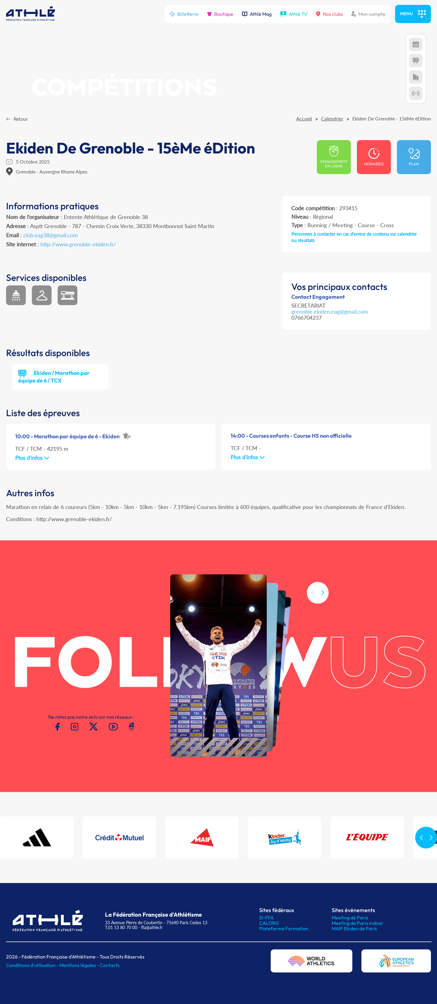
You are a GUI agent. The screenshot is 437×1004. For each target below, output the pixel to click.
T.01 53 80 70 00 (121, 927)
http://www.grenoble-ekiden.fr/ (78, 244)
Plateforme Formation (283, 928)
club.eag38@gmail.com (50, 235)
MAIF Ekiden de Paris (354, 928)
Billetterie (183, 14)
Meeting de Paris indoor (357, 923)
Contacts (110, 965)
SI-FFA (266, 918)
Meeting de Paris (350, 918)
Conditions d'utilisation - (32, 965)
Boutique (220, 14)
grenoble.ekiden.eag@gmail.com (329, 311)
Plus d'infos (32, 457)
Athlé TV (293, 14)
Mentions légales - (79, 965)
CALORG (269, 923)
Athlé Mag (257, 14)
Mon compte (368, 14)
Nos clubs (329, 14)
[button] (323, 600)
